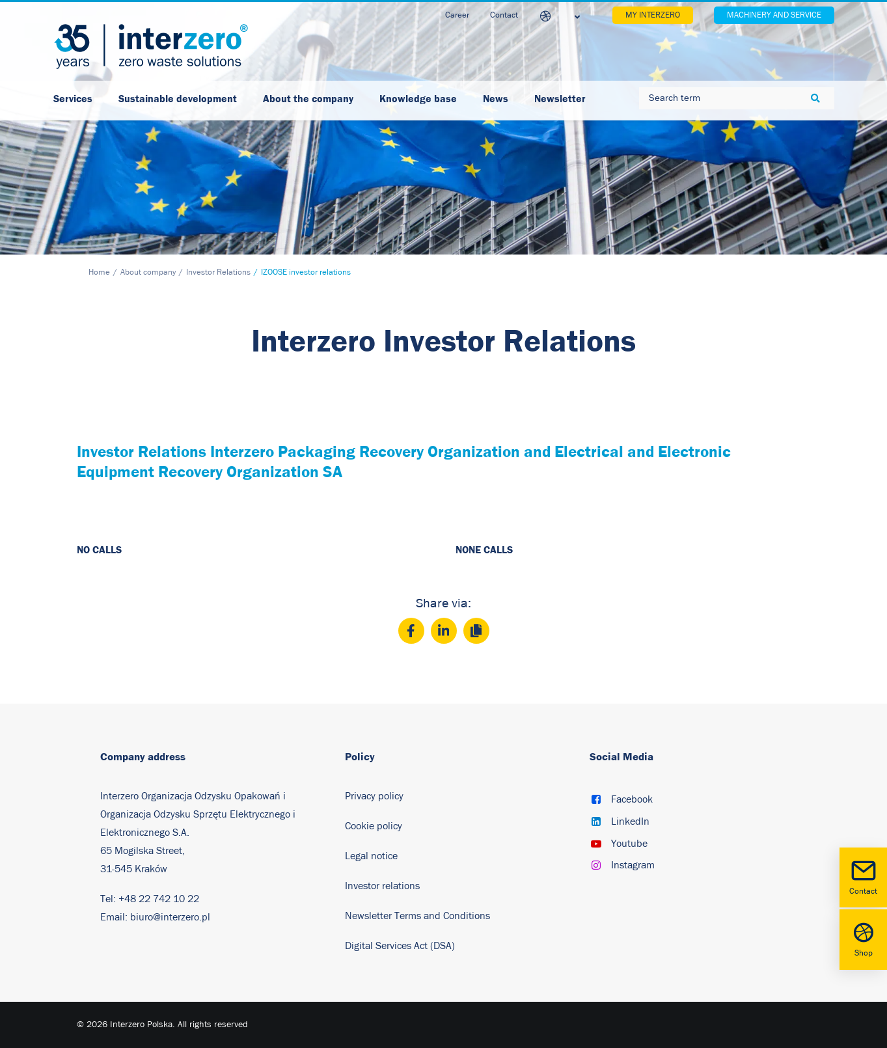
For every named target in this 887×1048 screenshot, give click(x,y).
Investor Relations (218, 272)
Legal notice (371, 856)
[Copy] (476, 631)
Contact (863, 876)
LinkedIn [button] (630, 821)
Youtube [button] (629, 843)
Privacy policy (374, 796)
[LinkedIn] (444, 631)
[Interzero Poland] (151, 46)
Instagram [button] (633, 865)
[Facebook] (411, 631)
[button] (596, 800)
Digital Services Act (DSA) (400, 946)
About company (148, 272)
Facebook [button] (632, 799)
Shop (863, 938)
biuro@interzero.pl (170, 917)
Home (99, 272)
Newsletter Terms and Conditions (419, 916)
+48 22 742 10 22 (158, 899)
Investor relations (382, 886)
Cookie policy (373, 826)
